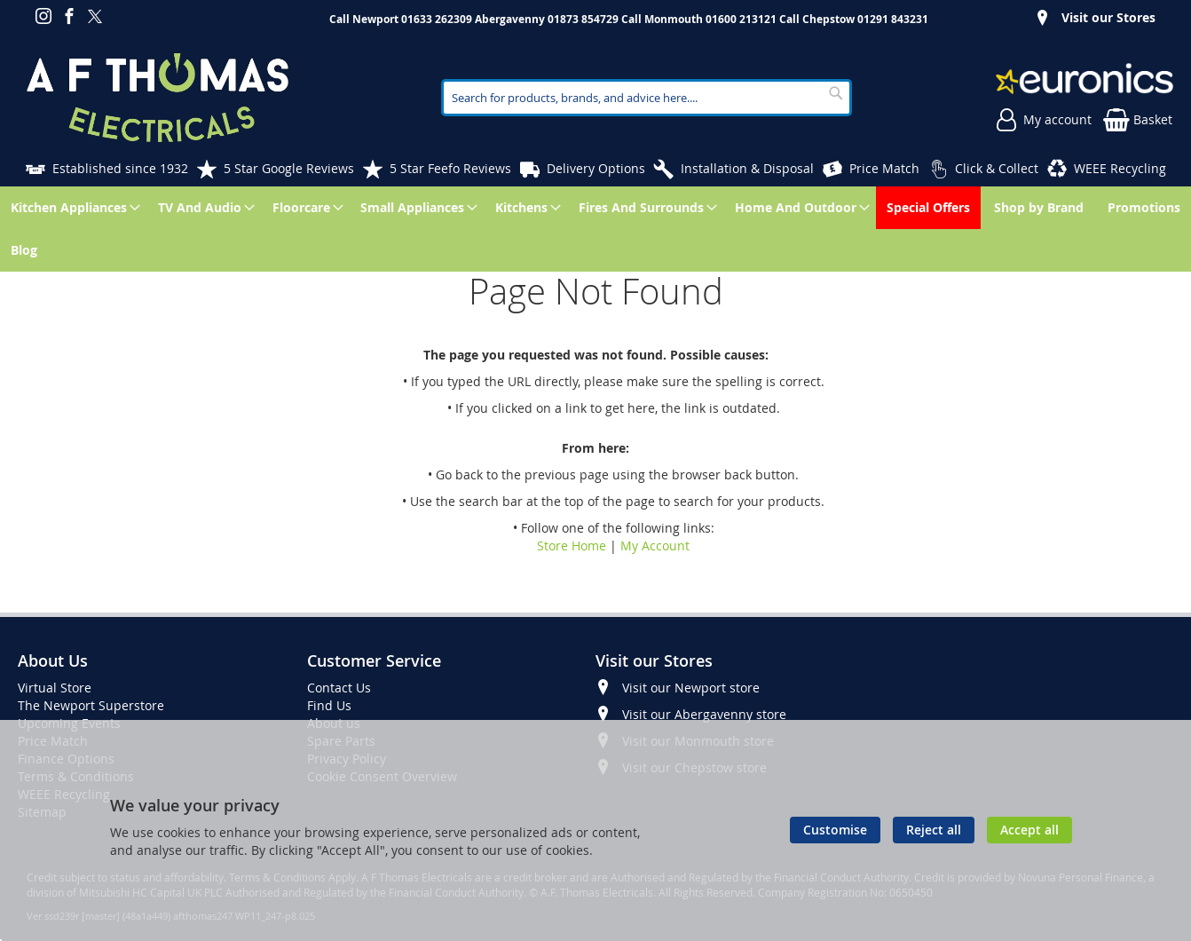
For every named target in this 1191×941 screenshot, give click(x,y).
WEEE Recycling (1120, 168)
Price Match (884, 168)
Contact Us (339, 687)
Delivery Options (596, 168)
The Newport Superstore (91, 705)
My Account (655, 545)
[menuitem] (72, 207)
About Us (53, 660)
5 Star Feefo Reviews (450, 168)
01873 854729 (583, 19)
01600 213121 (741, 19)
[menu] (595, 229)
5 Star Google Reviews (289, 168)
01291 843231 (892, 19)
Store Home (571, 545)
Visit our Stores (1108, 17)
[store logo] (157, 97)
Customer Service (374, 660)
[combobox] (646, 97)
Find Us (329, 705)
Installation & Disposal (747, 168)
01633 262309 (436, 19)
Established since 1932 (120, 168)
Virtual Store (54, 687)
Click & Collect (996, 168)
